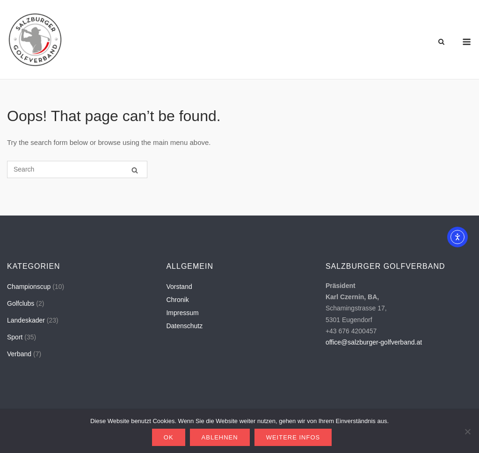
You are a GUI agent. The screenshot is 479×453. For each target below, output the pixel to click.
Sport (14, 337)
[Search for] (77, 169)
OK (169, 437)
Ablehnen (220, 437)
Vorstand (179, 286)
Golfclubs (20, 303)
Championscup (29, 286)
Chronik (177, 299)
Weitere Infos (293, 437)
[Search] (134, 170)
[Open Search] (441, 42)
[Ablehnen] (467, 431)
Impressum (182, 312)
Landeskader (26, 320)
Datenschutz (184, 326)
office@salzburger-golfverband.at (374, 342)
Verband (19, 354)
